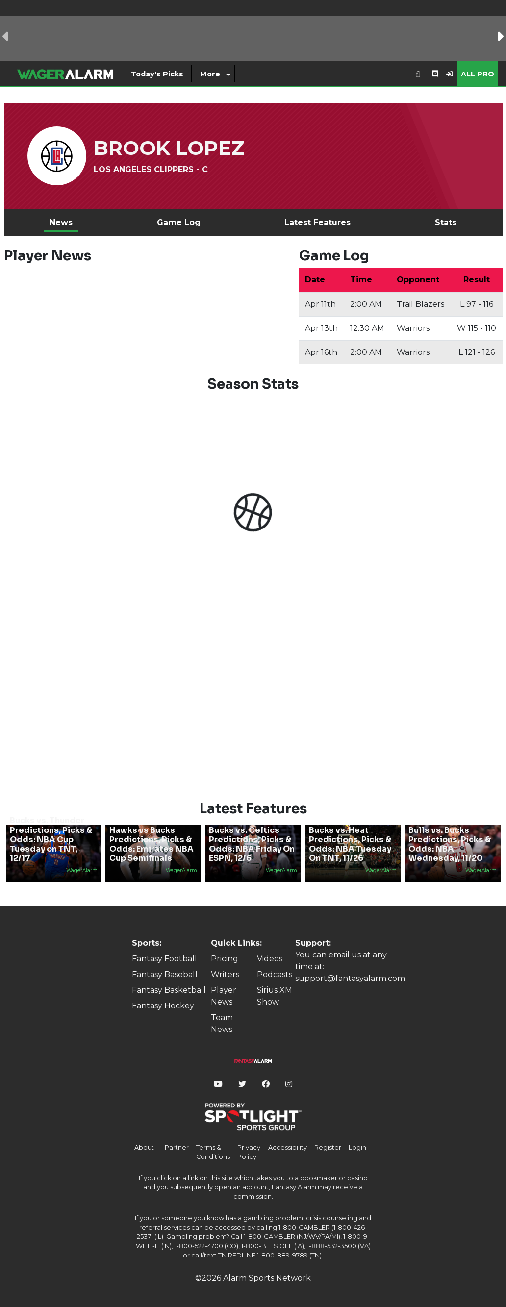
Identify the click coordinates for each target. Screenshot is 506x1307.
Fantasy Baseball (165, 974)
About (144, 1147)
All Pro (477, 74)
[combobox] (418, 73)
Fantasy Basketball (169, 990)
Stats (445, 222)
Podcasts (274, 974)
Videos (269, 958)
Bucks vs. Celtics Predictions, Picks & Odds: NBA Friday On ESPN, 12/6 (252, 844)
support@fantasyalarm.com (350, 978)
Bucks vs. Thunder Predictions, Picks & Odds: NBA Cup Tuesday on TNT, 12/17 (51, 839)
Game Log (179, 222)
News (61, 222)
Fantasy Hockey (163, 1005)
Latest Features (317, 222)
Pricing (224, 958)
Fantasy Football (164, 958)
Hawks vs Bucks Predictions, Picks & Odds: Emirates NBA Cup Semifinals (151, 844)
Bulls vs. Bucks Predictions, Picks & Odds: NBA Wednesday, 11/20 (449, 844)
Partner (177, 1147)
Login (357, 1147)
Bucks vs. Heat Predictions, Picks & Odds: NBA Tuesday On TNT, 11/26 (350, 844)
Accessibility (287, 1147)
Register (327, 1147)
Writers (225, 974)
